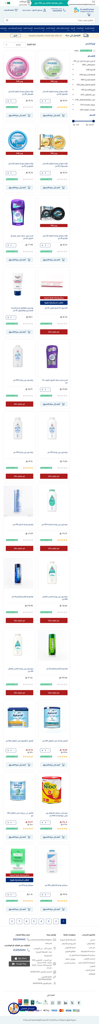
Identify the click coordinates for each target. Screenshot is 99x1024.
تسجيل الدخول (37, 10)
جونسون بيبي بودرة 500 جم (23, 380)
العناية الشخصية (87, 75)
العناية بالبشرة (88, 80)
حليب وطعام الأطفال (85, 100)
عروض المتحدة (87, 105)
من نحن (92, 947)
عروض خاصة (71, 959)
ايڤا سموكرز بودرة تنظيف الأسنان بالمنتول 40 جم (55, 92)
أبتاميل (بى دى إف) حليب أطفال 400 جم (20, 814)
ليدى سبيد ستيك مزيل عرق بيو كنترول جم (22, 237)
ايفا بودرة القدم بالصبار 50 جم (57, 669)
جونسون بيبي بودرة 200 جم (58, 452)
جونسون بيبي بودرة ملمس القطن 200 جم (20, 670)
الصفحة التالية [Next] (12, 921)
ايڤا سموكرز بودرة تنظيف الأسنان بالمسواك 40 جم (55, 164)
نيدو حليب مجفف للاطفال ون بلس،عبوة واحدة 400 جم (57, 814)
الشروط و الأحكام (69, 944)
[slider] (73, 121)
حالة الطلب (91, 944)
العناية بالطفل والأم (85, 85)
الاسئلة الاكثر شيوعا (68, 940)
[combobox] (49, 20)
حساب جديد (26, 10)
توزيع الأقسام (88, 90)
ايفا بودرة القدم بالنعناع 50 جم (22, 597)
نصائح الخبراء (90, 970)
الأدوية (90, 70)
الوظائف (22, 2)
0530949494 (19, 950)
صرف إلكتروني (70, 947)
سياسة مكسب (70, 963)
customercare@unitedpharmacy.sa (82, 4)
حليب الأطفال (88, 95)
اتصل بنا (72, 955)
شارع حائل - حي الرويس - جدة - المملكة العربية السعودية (42, 952)
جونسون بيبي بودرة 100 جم (23, 452)
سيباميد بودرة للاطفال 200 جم (56, 885)
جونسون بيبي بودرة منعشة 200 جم (55, 524)
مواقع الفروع (23, 4)
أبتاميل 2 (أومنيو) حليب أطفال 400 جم (19, 741)
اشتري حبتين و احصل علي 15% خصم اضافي (84, 63)
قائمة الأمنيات (9, 10)
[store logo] (84, 10)
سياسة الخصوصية (88, 951)
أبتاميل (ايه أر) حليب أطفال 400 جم (55, 741)
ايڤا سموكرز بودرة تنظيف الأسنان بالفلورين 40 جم (20, 164)
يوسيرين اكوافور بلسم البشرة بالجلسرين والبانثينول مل (22, 309)
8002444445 (19, 939)
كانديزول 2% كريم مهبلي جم (56, 308)
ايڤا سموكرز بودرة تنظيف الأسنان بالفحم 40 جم (55, 237)
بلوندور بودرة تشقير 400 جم (23, 524)
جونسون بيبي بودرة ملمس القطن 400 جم (55, 598)
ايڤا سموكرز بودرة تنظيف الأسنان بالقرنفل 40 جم (20, 92)
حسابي (92, 940)
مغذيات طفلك (87, 110)
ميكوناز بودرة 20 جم (26, 885)
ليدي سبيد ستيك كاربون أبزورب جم (55, 381)
